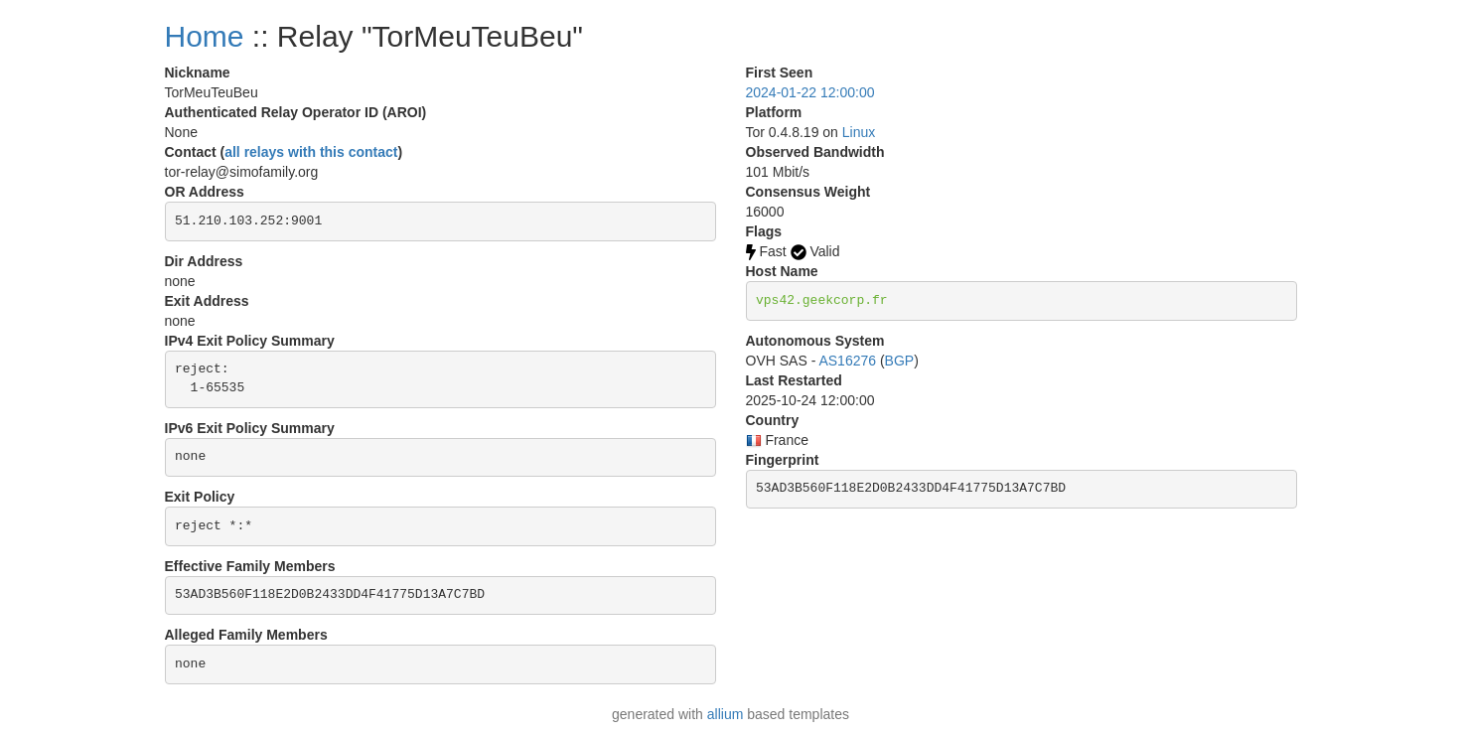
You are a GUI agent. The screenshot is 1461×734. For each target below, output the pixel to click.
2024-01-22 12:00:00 (810, 92)
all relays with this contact (310, 152)
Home (204, 36)
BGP (900, 360)
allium (725, 714)
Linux (858, 132)
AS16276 (847, 360)
